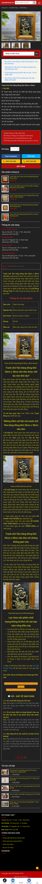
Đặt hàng (21, 166)
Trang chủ (4, 7)
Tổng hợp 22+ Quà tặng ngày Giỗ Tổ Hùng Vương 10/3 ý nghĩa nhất (23, 771)
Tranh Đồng (23, 7)
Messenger (29, 880)
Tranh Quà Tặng (32, 7)
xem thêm (21, 757)
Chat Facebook (11, 156)
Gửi (36, 53)
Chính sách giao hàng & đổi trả (12, 841)
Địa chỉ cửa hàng (8, 847)
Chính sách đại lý (8, 844)
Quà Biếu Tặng (13, 7)
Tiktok (5, 880)
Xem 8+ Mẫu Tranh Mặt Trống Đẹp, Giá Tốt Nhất (25, 794)
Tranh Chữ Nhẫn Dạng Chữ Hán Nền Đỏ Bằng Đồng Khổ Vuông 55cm (24, 186)
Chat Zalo (13, 880)
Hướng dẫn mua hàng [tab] (16, 266)
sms (37, 880)
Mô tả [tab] (5, 266)
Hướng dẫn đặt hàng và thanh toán (14, 838)
